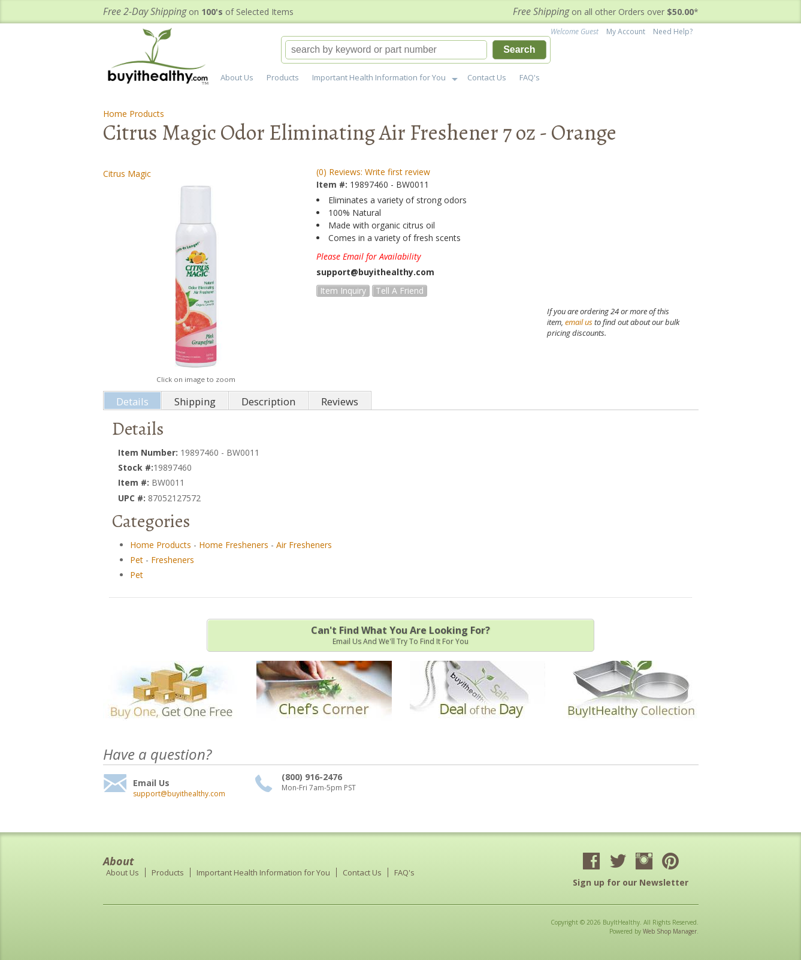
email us (579, 322)
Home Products (133, 113)
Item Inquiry (343, 290)
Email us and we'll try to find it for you (400, 635)
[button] (416, 50)
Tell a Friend (400, 290)
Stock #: (135, 467)
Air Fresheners (304, 544)
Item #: (333, 184)
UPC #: (133, 498)
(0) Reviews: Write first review (373, 171)
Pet (136, 559)
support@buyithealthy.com (179, 794)
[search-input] (386, 49)
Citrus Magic (127, 173)
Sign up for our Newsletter (630, 882)
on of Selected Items (198, 11)
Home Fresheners (233, 544)
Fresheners (172, 559)
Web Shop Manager (670, 931)
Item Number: (149, 452)
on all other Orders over (606, 11)
